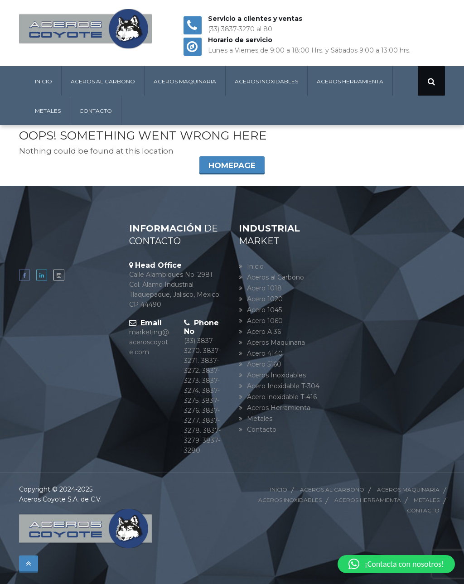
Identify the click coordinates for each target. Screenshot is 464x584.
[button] (396, 564)
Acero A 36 (264, 332)
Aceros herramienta (367, 500)
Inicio (43, 81)
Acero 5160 (264, 364)
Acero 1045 (264, 310)
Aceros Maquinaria (185, 81)
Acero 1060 (265, 321)
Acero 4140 (265, 353)
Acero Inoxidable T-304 (283, 386)
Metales (48, 110)
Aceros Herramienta (350, 81)
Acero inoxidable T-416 (282, 397)
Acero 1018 (264, 288)
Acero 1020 (265, 299)
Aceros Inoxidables (266, 81)
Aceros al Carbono (103, 81)
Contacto (95, 110)
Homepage (232, 165)
